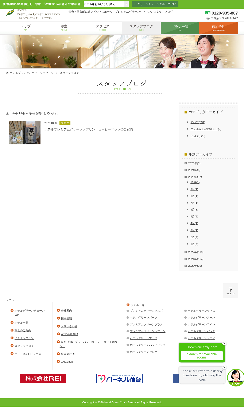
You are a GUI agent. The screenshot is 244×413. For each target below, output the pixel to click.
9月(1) (194, 189)
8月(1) (194, 195)
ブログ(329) (198, 135)
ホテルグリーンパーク (143, 317)
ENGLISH (67, 361)
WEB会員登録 (69, 334)
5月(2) (194, 216)
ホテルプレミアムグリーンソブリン (32, 73)
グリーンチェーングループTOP (156, 4)
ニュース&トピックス (28, 354)
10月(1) (195, 182)
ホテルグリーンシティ (201, 338)
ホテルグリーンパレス (201, 331)
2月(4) (194, 236)
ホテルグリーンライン (201, 324)
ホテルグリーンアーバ (201, 317)
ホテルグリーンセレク (143, 351)
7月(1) (194, 202)
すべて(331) (198, 122)
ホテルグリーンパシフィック (148, 344)
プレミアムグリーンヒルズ (146, 310)
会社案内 (66, 310)
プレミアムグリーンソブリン (148, 331)
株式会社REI (69, 354)
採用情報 (66, 318)
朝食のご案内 (23, 330)
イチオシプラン (24, 338)
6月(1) (194, 209)
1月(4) (194, 243)
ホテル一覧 (21, 322)
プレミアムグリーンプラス (146, 324)
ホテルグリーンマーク (143, 338)
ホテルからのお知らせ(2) (206, 129)
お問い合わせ (69, 326)
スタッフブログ (24, 346)
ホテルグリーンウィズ (201, 310)
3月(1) (194, 230)
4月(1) (194, 223)
